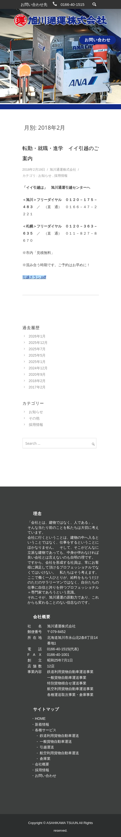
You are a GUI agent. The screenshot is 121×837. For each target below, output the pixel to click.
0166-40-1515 (72, 4)
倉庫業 (45, 759)
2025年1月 (37, 362)
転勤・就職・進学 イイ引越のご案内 (60, 153)
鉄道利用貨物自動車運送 (59, 736)
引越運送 (47, 747)
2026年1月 (37, 336)
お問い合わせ (98, 40)
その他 (34, 418)
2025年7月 (37, 349)
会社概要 (42, 764)
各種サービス (45, 730)
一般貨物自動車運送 (56, 741)
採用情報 (61, 176)
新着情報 (42, 724)
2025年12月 (38, 343)
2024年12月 (38, 368)
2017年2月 (37, 387)
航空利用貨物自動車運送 (59, 753)
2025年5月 (37, 355)
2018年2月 (37, 381)
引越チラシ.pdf (34, 277)
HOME (40, 719)
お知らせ (44, 176)
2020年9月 (37, 374)
